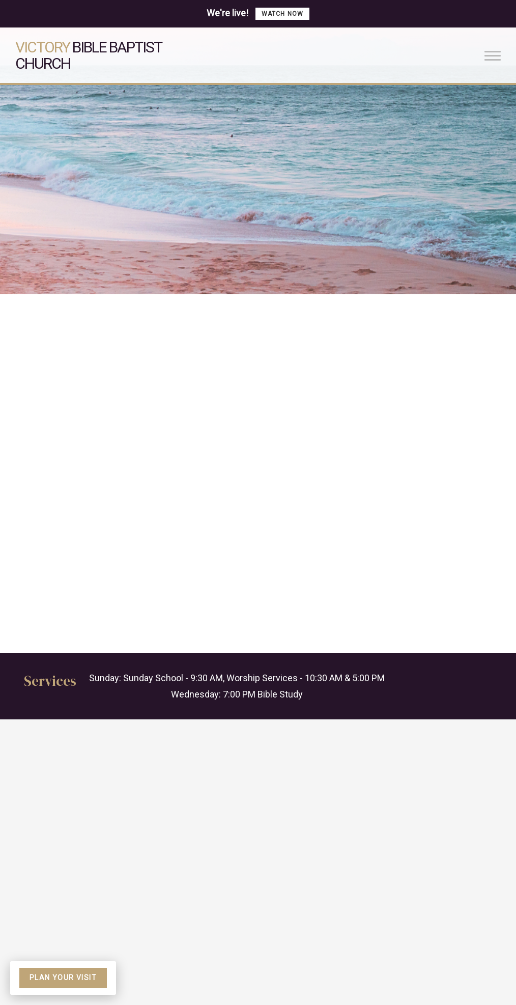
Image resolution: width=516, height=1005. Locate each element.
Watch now (283, 13)
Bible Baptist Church (88, 55)
